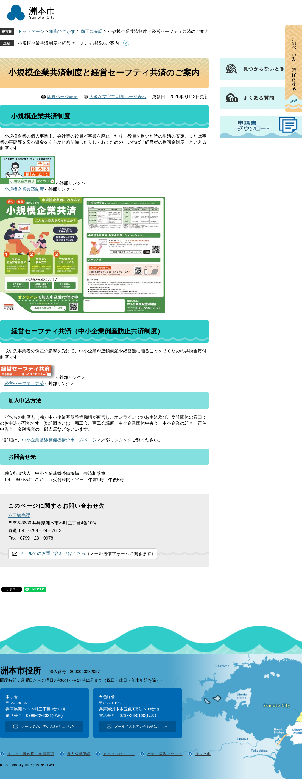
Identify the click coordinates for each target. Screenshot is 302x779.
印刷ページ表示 (62, 96)
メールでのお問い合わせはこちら (52, 553)
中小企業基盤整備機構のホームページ (59, 440)
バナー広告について (165, 754)
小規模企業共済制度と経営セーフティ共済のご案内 (68, 43)
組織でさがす (62, 31)
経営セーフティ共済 (24, 383)
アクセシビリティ (118, 754)
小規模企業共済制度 (24, 189)
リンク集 (203, 754)
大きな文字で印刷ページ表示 (117, 96)
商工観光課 (92, 31)
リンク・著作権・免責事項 (30, 754)
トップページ (31, 31)
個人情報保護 (79, 754)
